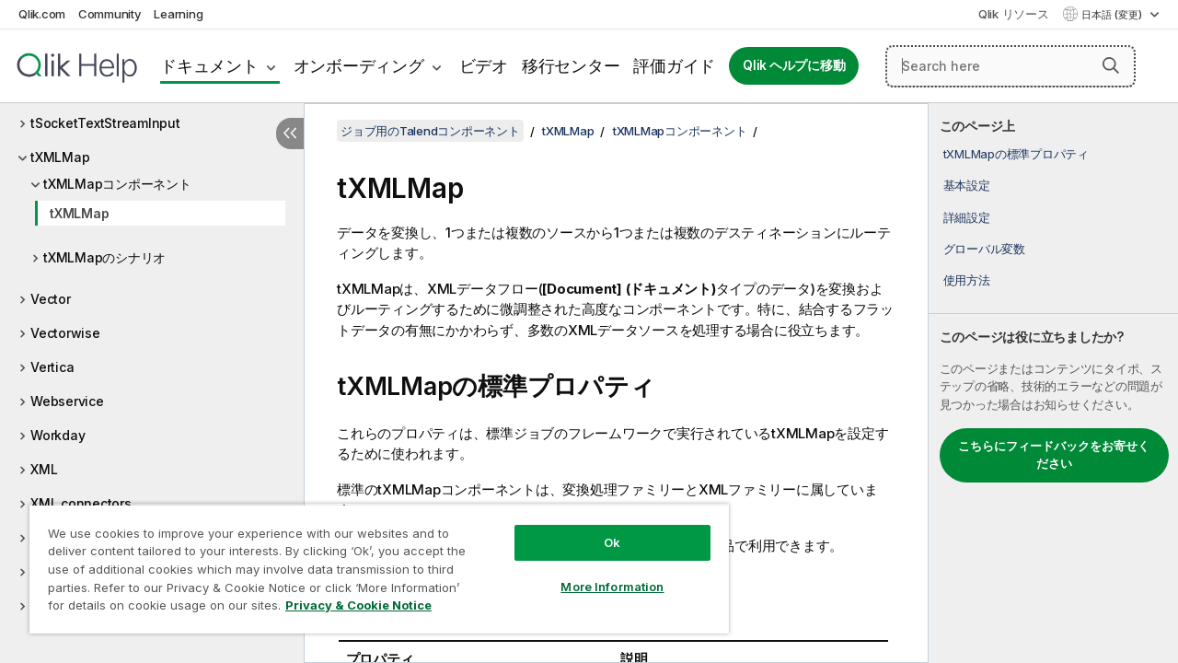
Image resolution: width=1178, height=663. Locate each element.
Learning (178, 13)
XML (43, 469)
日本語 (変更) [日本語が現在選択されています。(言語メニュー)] (1113, 14)
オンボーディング (359, 66)
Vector (50, 299)
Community (110, 13)
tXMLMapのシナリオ (104, 257)
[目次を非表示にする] (290, 133)
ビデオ (483, 66)
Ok (598, 528)
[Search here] (1010, 66)
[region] (370, 562)
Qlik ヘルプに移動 (794, 65)
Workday (57, 435)
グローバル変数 (984, 248)
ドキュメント (209, 66)
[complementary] (1053, 383)
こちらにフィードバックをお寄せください (1053, 454)
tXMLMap (59, 157)
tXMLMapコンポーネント (117, 184)
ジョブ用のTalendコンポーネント (430, 130)
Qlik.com (41, 13)
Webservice (67, 401)
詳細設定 (966, 217)
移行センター (571, 66)
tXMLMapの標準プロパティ (1016, 153)
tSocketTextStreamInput (105, 123)
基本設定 (966, 185)
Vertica (52, 367)
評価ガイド (674, 66)
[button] (1111, 65)
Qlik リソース (1013, 13)
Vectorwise (65, 333)
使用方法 (966, 280)
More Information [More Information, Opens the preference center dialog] (598, 572)
